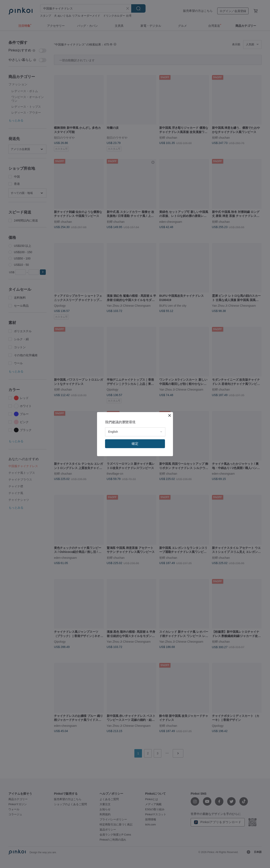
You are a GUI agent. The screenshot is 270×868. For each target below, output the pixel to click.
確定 (135, 443)
